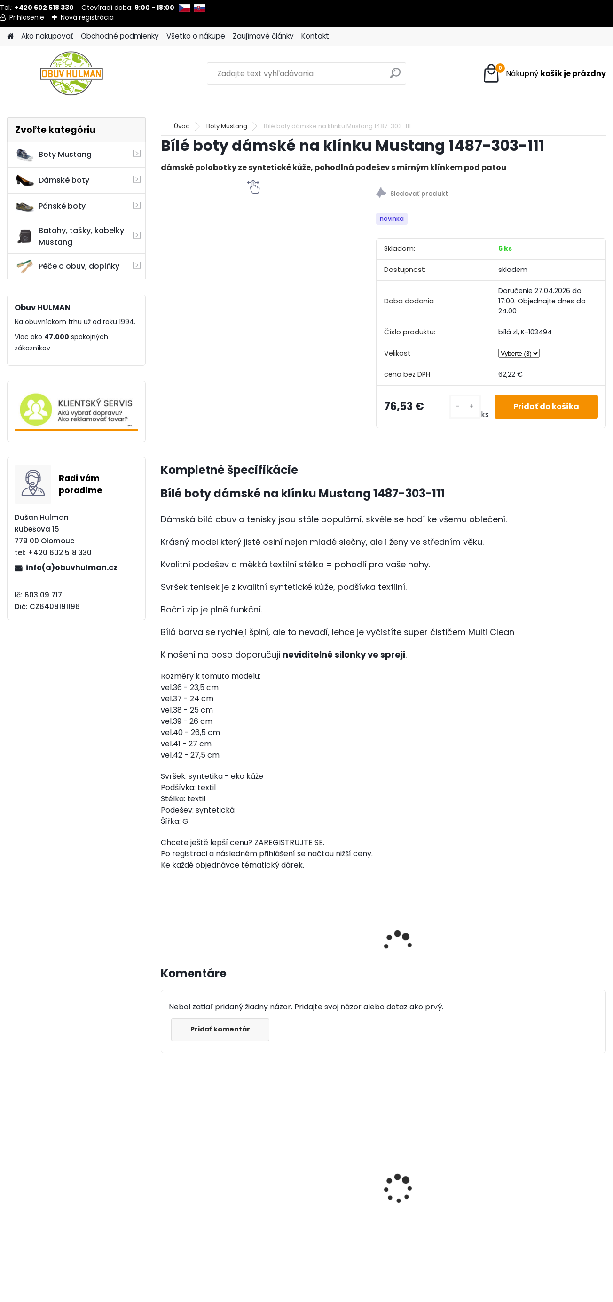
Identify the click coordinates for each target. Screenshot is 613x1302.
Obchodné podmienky (120, 36)
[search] (395, 77)
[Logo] (71, 73)
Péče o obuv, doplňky (67, 266)
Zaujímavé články (263, 36)
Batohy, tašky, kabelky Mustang (69, 236)
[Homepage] (10, 36)
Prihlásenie (26, 17)
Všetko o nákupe (195, 36)
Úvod (182, 126)
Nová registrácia (87, 17)
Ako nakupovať (47, 36)
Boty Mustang (53, 154)
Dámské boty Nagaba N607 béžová (208, 1171)
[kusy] (465, 407)
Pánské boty (50, 206)
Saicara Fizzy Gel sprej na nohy (548, 1194)
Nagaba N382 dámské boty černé (319, 1171)
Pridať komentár (220, 1029)
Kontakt (315, 36)
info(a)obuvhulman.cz (72, 567)
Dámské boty (52, 180)
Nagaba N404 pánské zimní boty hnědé (430, 1171)
